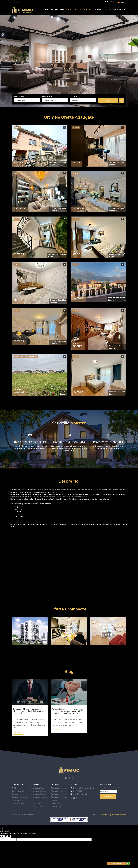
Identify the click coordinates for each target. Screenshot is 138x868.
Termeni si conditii (18, 791)
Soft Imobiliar (103, 815)
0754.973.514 (18, 2)
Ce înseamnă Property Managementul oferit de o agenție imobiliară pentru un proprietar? (28, 711)
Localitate (73, 97)
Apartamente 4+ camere (39, 797)
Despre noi (110, 10)
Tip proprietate (47, 97)
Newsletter (105, 784)
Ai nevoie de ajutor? (118, 863)
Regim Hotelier (84, 10)
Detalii (18, 732)
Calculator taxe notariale (20, 797)
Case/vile (34, 800)
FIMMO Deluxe (71, 10)
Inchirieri (59, 10)
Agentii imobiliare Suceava (117, 815)
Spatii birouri (36, 803)
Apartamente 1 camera (39, 788)
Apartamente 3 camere (39, 794)
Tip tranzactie (19, 97)
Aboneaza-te (108, 796)
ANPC (14, 788)
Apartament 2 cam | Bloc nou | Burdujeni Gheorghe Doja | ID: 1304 (30, 631)
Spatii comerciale (37, 806)
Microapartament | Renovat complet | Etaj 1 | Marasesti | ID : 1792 (108, 631)
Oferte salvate (110, 2)
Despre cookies (17, 794)
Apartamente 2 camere (39, 791)
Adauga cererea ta (18, 803)
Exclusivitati (98, 10)
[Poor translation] (7, 836)
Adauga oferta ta (17, 800)
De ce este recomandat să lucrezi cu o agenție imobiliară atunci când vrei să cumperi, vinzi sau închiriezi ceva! (67, 711)
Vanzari (48, 10)
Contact (121, 10)
